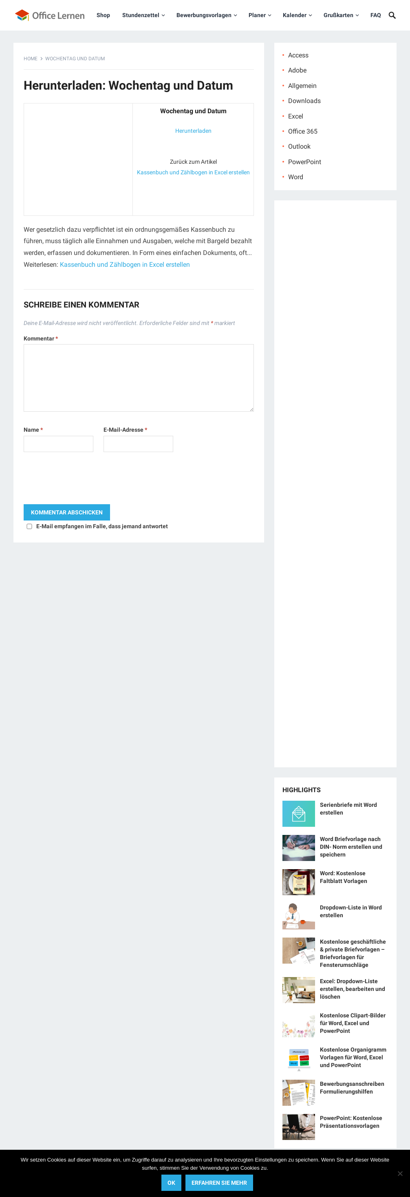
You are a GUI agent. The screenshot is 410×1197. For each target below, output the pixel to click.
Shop (103, 15)
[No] (400, 1173)
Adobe (297, 70)
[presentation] (86, 480)
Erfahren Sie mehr (219, 1182)
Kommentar (41, 338)
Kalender (294, 15)
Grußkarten (338, 15)
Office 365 (302, 131)
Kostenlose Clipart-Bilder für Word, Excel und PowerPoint (353, 1023)
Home (30, 58)
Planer (257, 15)
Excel (295, 116)
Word (295, 177)
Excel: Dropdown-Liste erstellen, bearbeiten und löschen (352, 989)
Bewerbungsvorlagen (203, 15)
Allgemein (302, 86)
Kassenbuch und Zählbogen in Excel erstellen (193, 172)
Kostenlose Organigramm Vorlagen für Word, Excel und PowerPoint (353, 1057)
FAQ (375, 15)
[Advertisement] (78, 158)
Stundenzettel (140, 15)
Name (33, 429)
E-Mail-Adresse (125, 429)
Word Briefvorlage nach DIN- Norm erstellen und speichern (351, 847)
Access (298, 55)
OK (171, 1182)
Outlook (299, 146)
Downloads (304, 101)
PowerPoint (304, 162)
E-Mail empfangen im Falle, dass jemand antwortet (102, 526)
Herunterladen (193, 130)
